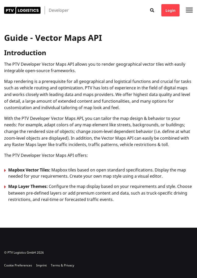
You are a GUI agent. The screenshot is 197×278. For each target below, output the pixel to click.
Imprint (41, 265)
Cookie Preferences (18, 265)
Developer (59, 10)
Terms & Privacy (62, 265)
